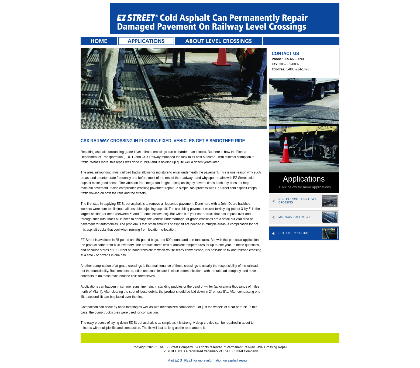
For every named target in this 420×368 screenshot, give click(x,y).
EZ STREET (94, 19)
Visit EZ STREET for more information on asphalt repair (207, 360)
